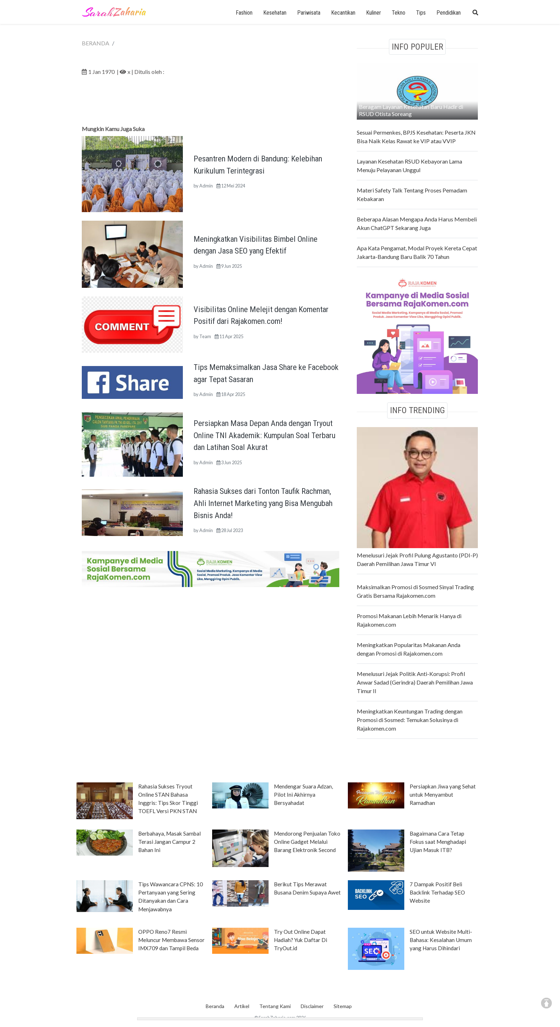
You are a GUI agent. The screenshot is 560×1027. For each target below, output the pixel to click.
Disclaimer (312, 1006)
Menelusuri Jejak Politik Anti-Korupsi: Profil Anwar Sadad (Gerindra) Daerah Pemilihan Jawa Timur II (415, 682)
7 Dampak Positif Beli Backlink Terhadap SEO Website (437, 892)
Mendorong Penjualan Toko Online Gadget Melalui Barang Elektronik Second (307, 841)
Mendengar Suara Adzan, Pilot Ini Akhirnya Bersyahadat (303, 794)
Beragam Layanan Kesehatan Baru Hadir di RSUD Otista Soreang (411, 110)
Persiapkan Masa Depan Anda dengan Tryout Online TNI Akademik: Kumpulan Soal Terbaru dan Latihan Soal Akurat (264, 435)
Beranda (215, 1006)
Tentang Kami (275, 1006)
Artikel (241, 1006)
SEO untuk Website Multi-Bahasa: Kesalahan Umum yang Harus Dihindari (441, 939)
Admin (206, 186)
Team (205, 336)
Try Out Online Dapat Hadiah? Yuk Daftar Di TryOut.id (300, 939)
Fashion (244, 12)
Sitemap (343, 1006)
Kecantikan (343, 12)
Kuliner (373, 12)
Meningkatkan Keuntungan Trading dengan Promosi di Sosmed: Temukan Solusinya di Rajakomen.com (409, 720)
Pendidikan (448, 12)
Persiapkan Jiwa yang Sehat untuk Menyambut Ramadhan (443, 794)
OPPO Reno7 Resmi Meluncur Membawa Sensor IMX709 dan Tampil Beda (171, 939)
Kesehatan (274, 12)
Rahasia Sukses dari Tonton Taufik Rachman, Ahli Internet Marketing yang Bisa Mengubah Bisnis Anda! (263, 503)
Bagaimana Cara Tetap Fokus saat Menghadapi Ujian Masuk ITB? (438, 841)
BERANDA (95, 43)
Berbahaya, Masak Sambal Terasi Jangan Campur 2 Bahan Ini (169, 841)
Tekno (398, 12)
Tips (421, 12)
